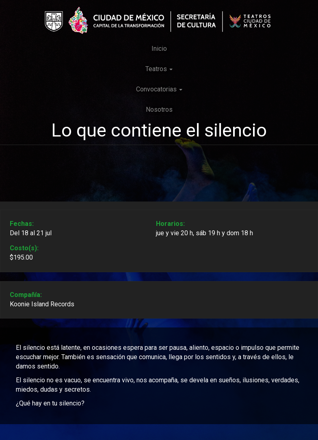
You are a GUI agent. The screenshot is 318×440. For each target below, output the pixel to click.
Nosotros (159, 109)
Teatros (159, 69)
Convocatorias (159, 89)
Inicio (159, 48)
